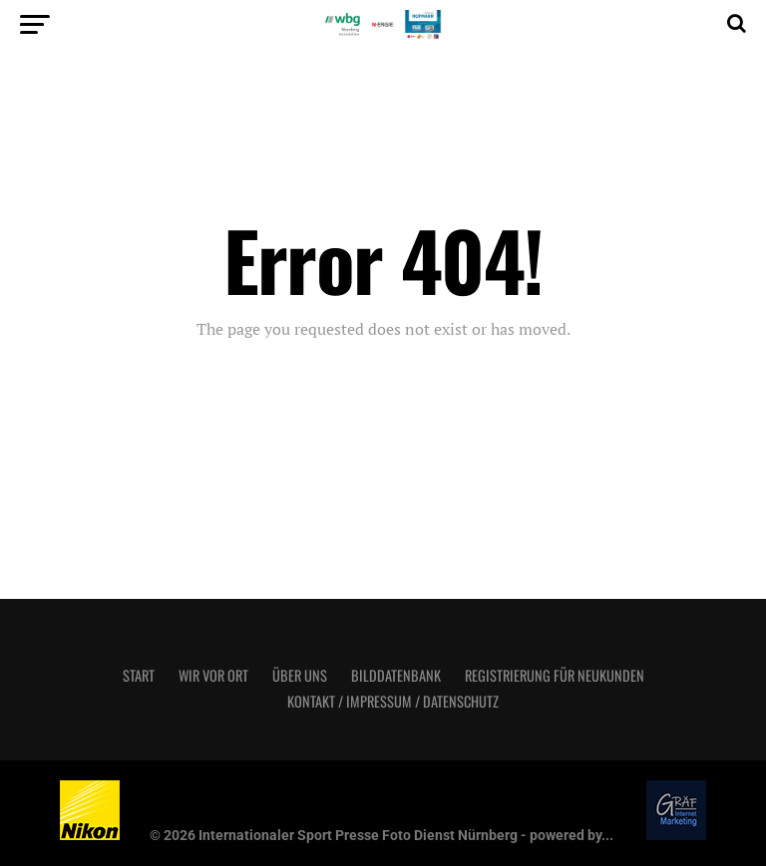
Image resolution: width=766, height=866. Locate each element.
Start (139, 675)
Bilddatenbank (396, 675)
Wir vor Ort (213, 675)
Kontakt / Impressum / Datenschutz (393, 701)
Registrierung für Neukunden (554, 675)
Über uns (299, 675)
